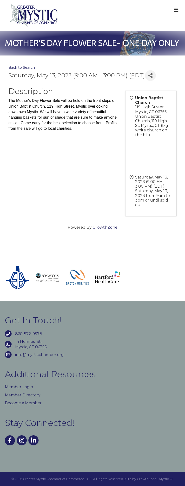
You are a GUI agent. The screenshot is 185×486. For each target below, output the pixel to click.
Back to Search (21, 67)
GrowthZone (105, 227)
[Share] (150, 75)
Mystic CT (166, 479)
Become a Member (23, 403)
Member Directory (22, 395)
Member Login (19, 387)
